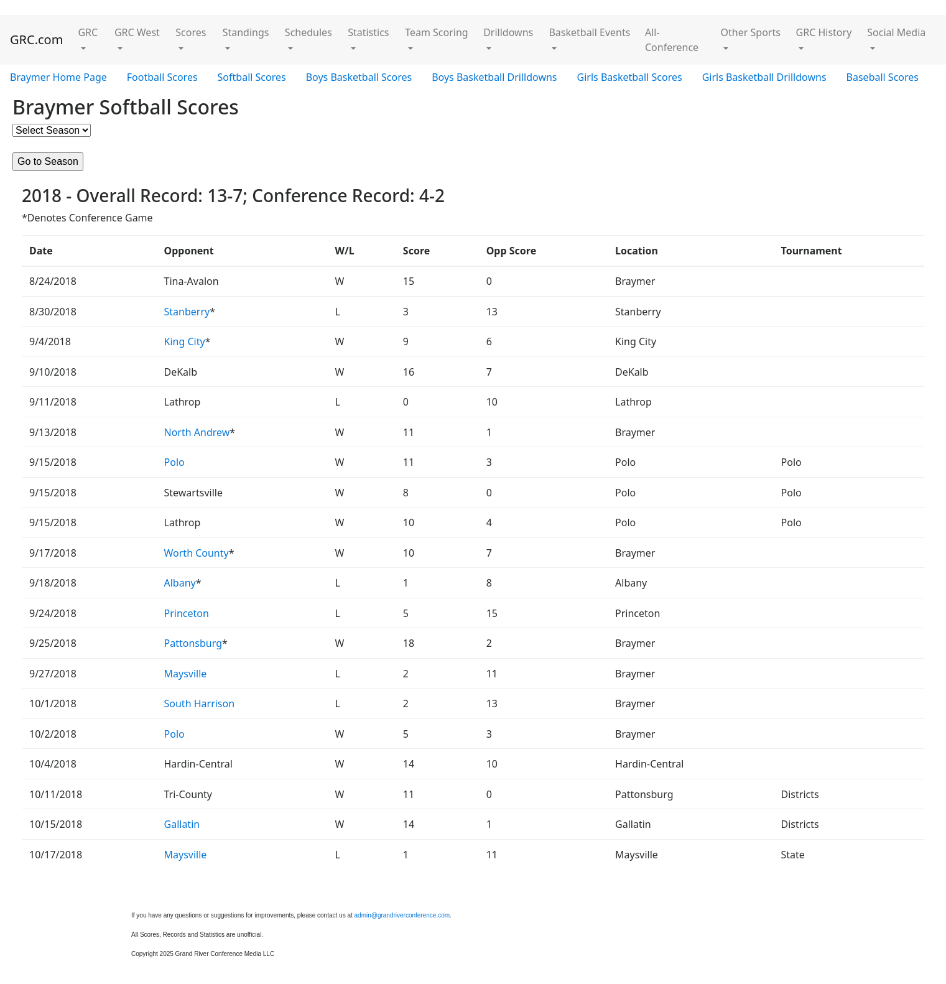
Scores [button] (190, 32)
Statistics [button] (368, 32)
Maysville (185, 673)
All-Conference (671, 40)
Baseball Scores (882, 77)
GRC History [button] (824, 32)
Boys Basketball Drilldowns (494, 77)
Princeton (186, 613)
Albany (180, 583)
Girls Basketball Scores (629, 77)
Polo (174, 462)
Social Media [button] (896, 32)
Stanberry (187, 311)
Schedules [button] (308, 32)
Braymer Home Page (58, 77)
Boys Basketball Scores (359, 77)
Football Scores (162, 77)
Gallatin (182, 824)
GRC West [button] (137, 32)
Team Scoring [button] (436, 32)
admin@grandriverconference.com (402, 915)
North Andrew (197, 432)
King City (184, 341)
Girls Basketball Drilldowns (764, 77)
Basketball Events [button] (589, 32)
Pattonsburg (193, 643)
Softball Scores (252, 77)
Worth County (196, 553)
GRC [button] (88, 32)
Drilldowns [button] (508, 32)
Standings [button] (246, 32)
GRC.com (36, 39)
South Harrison (199, 703)
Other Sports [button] (751, 32)
